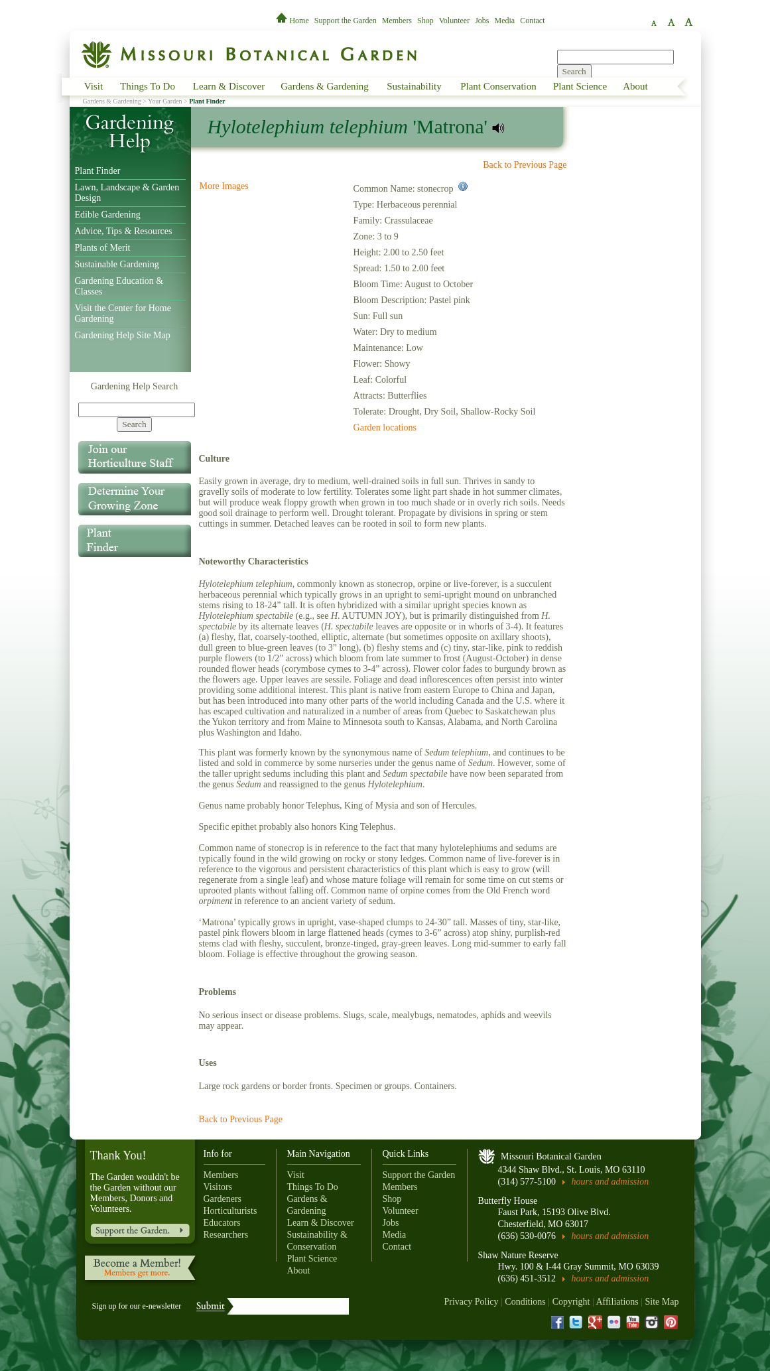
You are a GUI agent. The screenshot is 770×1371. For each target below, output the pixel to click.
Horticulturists (230, 1211)
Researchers (226, 1235)
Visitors (218, 1187)
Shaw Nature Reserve (518, 1255)
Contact (532, 20)
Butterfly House (508, 1201)
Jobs (482, 20)
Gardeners (223, 1199)
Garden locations (385, 427)
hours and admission (610, 1182)
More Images (224, 186)
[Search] (136, 410)
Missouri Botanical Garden (551, 1156)
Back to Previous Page (524, 165)
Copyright (571, 1302)
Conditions (525, 1302)
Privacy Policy (471, 1302)
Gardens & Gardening (324, 86)
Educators (222, 1223)
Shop (425, 20)
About (635, 86)
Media (505, 20)
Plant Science (580, 86)
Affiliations (617, 1302)
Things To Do (147, 86)
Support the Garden (345, 20)
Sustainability (414, 86)
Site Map (662, 1302)
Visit (93, 86)
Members (397, 20)
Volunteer (454, 20)
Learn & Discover (229, 86)
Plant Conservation (498, 86)
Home (293, 20)
